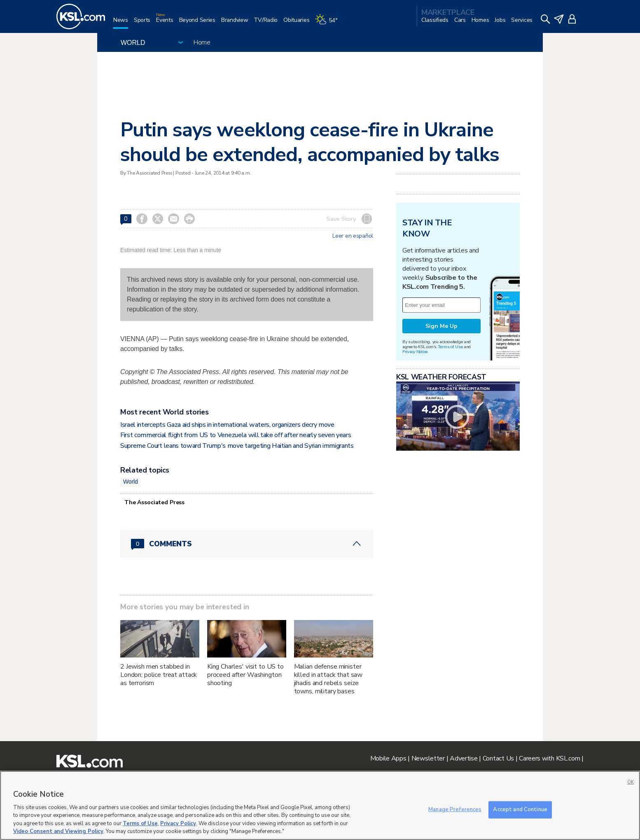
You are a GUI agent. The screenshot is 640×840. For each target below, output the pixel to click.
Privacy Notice (414, 351)
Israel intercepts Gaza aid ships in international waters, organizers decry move (227, 424)
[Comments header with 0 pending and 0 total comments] (246, 544)
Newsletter (428, 758)
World (130, 481)
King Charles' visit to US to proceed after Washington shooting (245, 675)
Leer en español (352, 236)
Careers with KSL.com (549, 758)
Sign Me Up (441, 326)
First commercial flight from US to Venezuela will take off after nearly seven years (235, 435)
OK (630, 782)
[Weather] (329, 23)
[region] (320, 805)
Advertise (463, 758)
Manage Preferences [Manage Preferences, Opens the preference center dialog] (454, 809)
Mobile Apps (388, 758)
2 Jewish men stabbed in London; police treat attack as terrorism (158, 675)
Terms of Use (450, 346)
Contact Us (498, 758)
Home (202, 42)
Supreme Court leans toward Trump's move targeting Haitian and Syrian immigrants (237, 445)
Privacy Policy (178, 823)
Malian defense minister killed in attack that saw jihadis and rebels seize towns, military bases (328, 679)
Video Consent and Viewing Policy (58, 831)
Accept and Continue (520, 809)
